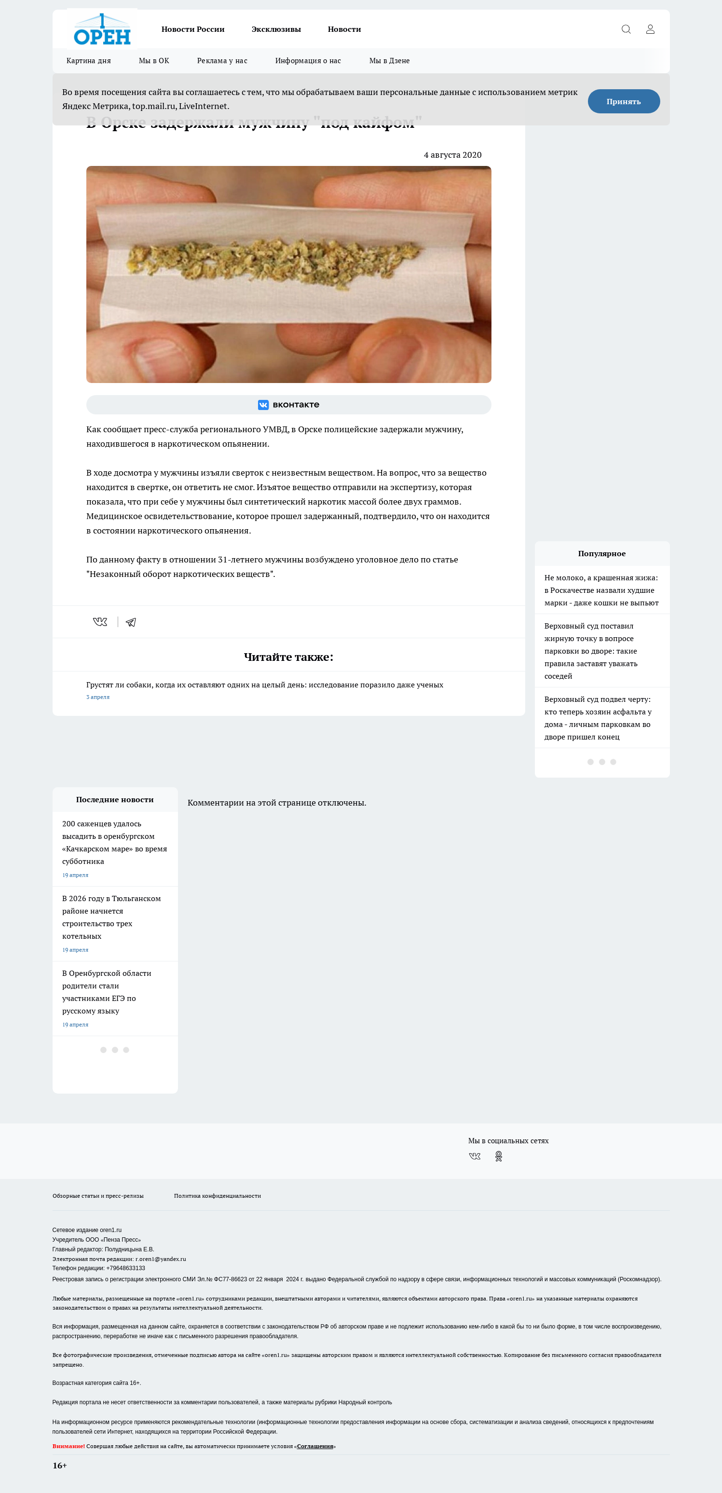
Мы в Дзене (389, 60)
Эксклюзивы (276, 29)
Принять (624, 101)
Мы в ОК (154, 60)
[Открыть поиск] (626, 29)
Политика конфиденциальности (217, 1195)
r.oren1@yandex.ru (161, 1258)
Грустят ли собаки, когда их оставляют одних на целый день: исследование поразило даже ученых (288, 691)
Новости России (193, 29)
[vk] (101, 622)
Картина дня (89, 60)
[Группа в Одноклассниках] (499, 1156)
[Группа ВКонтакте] (288, 404)
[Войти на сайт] (650, 29)
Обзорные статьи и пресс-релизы (98, 1195)
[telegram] (134, 622)
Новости (344, 29)
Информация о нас (308, 60)
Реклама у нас (222, 60)
